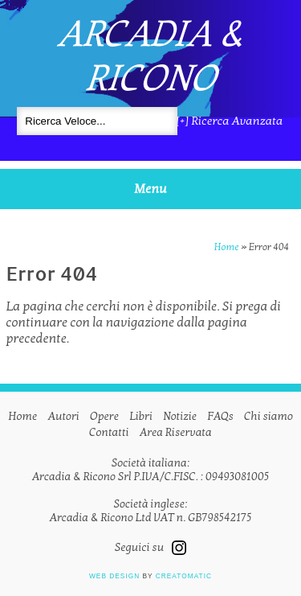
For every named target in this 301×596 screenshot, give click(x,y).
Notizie (180, 416)
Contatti (108, 432)
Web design (114, 576)
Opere (104, 416)
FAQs (220, 416)
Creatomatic (184, 576)
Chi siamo (268, 416)
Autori (63, 416)
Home (226, 247)
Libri (141, 416)
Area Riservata (176, 432)
